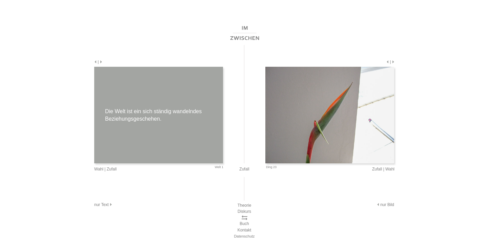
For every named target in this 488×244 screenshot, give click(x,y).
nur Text (103, 204)
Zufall (112, 169)
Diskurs (244, 211)
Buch (244, 223)
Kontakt (244, 230)
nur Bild (385, 204)
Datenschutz (244, 236)
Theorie (244, 205)
